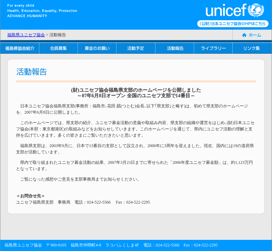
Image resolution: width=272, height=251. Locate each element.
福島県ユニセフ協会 (26, 34)
